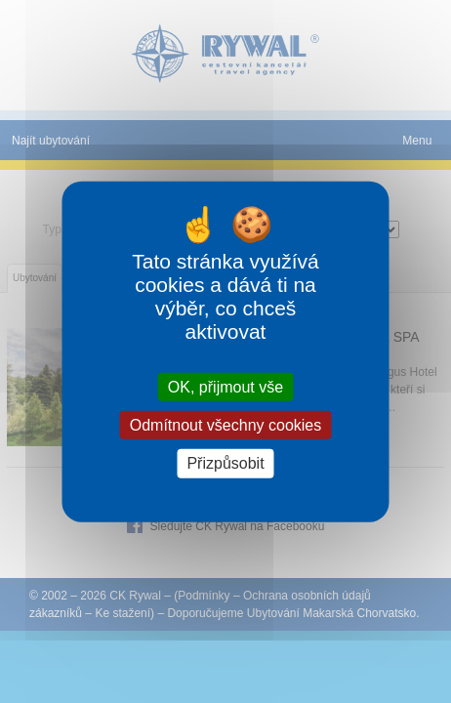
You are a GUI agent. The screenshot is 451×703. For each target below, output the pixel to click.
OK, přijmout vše (225, 387)
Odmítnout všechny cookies (226, 425)
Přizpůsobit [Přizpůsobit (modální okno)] (225, 463)
